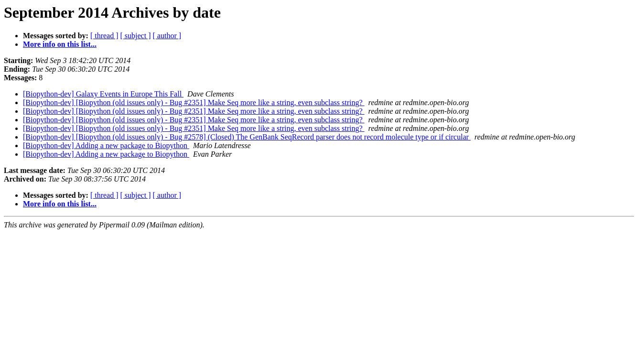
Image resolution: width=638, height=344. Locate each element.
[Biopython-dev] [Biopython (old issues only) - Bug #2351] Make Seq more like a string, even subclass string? (194, 102)
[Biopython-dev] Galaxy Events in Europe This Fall (103, 94)
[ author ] (167, 36)
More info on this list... (60, 44)
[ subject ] (135, 36)
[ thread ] (104, 36)
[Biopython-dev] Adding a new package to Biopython (106, 145)
